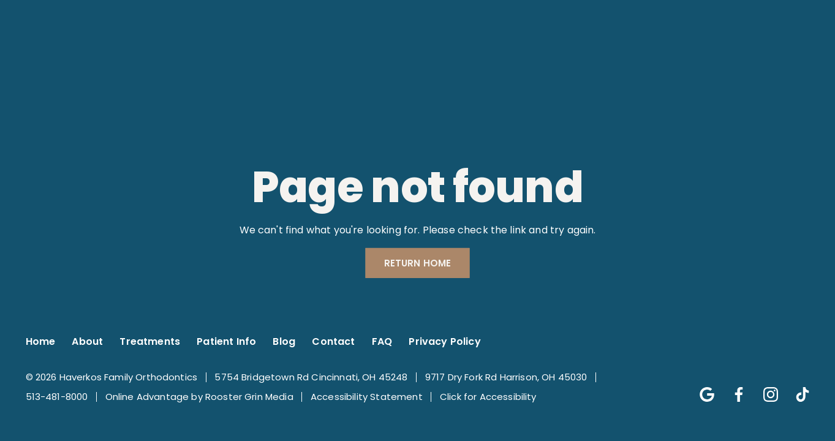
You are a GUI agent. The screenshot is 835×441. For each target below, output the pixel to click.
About (87, 341)
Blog (284, 341)
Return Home (418, 263)
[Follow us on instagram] (764, 388)
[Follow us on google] (700, 388)
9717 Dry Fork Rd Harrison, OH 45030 (506, 377)
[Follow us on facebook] (732, 388)
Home (41, 341)
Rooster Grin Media (249, 396)
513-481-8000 (57, 396)
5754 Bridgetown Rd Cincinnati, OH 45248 (310, 377)
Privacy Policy (444, 341)
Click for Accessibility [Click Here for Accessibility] (488, 396)
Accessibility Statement (367, 396)
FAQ (382, 341)
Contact (333, 341)
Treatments (149, 341)
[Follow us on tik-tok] (796, 388)
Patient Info (226, 341)
